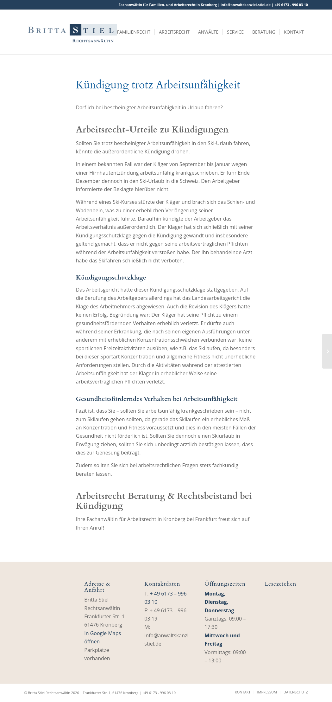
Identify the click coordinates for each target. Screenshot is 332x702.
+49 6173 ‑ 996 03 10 (291, 4)
